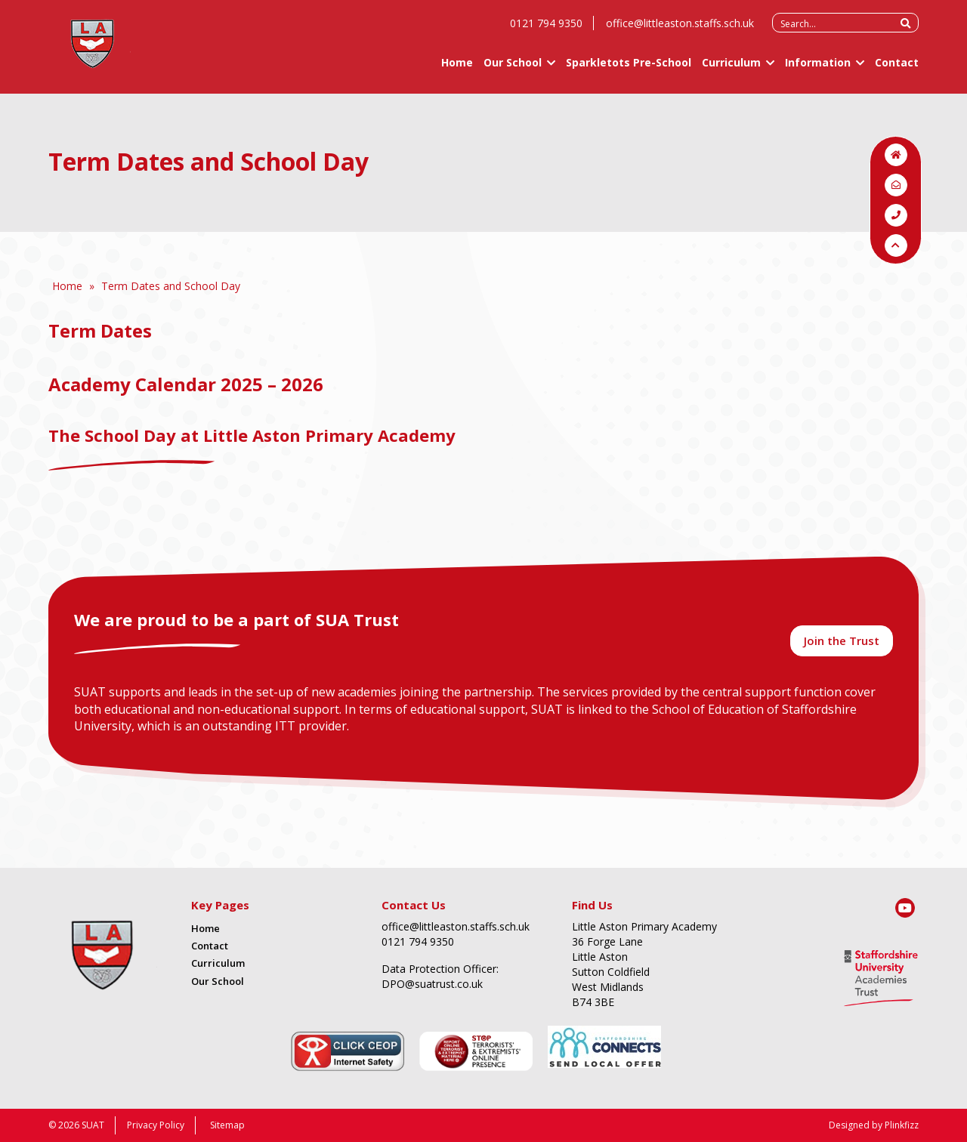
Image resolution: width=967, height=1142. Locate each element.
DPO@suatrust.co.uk (432, 984)
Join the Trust (841, 640)
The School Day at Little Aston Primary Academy (252, 435)
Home (457, 69)
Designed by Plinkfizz (874, 1125)
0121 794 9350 (546, 30)
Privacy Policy (155, 1125)
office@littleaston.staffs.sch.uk (680, 30)
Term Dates (102, 330)
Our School (513, 69)
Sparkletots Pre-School (628, 69)
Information (818, 69)
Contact (897, 69)
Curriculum (731, 69)
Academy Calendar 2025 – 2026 (185, 384)
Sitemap (227, 1125)
